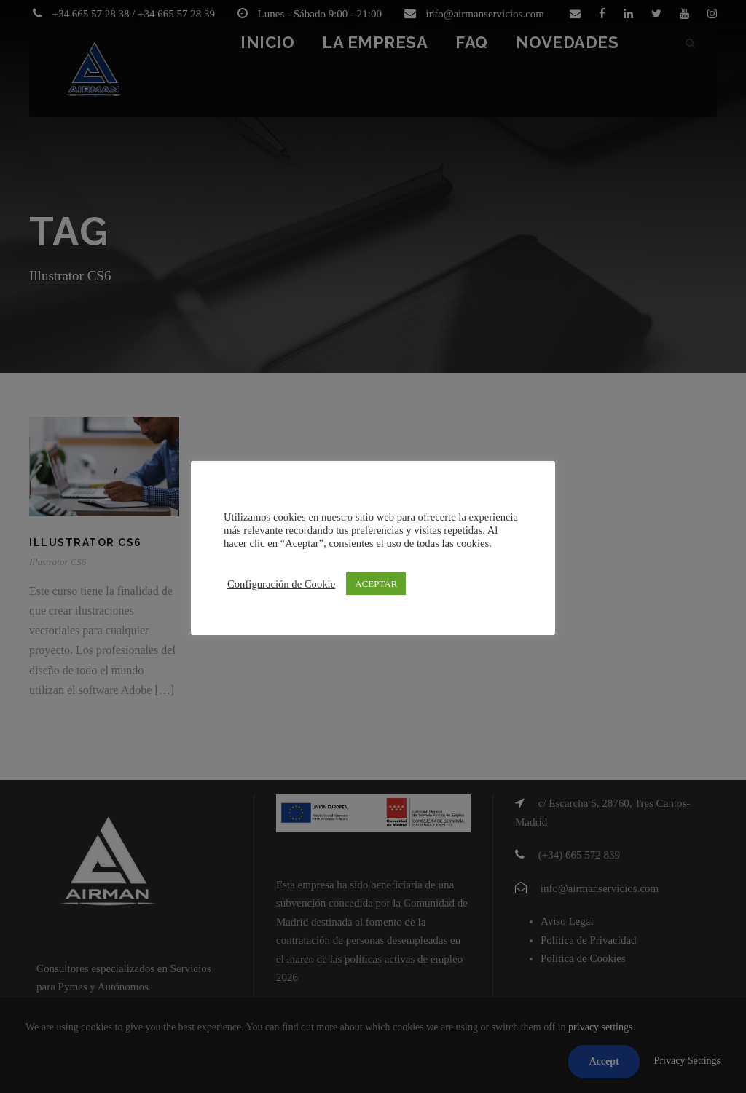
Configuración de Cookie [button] (281, 584)
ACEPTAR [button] (376, 583)
